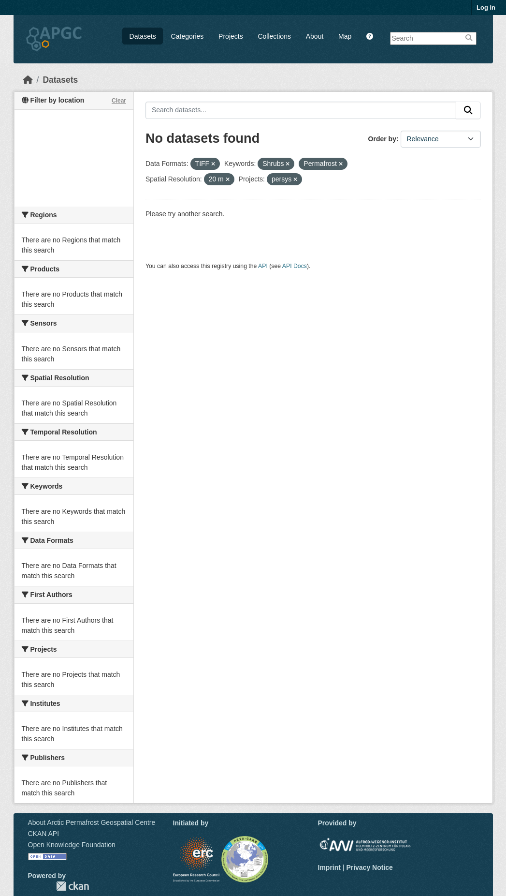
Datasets (143, 36)
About (315, 36)
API (263, 266)
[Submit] (468, 110)
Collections (274, 36)
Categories (187, 36)
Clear (119, 100)
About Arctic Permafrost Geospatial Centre (92, 822)
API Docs (294, 266)
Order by (382, 139)
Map (344, 36)
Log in (486, 7)
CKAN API (43, 833)
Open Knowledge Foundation (72, 845)
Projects (230, 36)
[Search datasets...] (300, 110)
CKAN (72, 886)
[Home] (28, 80)
